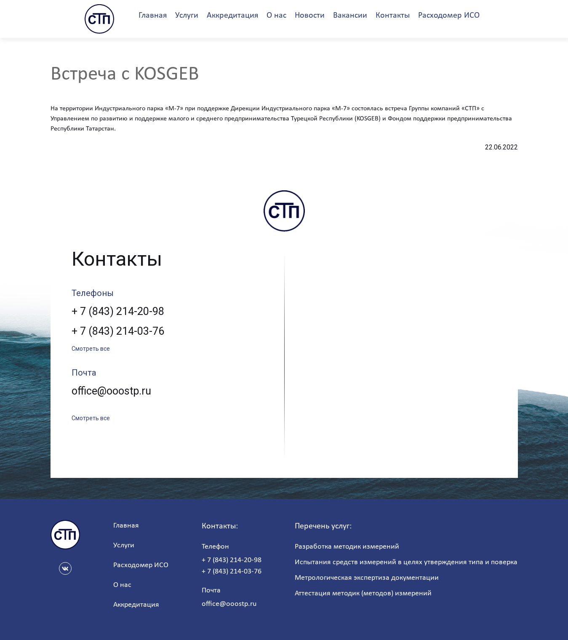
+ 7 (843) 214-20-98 (118, 311)
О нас (276, 15)
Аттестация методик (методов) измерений (363, 593)
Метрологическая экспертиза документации (367, 578)
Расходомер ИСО (449, 15)
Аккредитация (232, 15)
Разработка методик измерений (347, 547)
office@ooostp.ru (111, 391)
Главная (153, 15)
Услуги (186, 15)
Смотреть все (91, 348)
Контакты (393, 15)
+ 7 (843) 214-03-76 (118, 331)
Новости (310, 15)
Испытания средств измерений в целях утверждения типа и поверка (406, 562)
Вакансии (350, 15)
